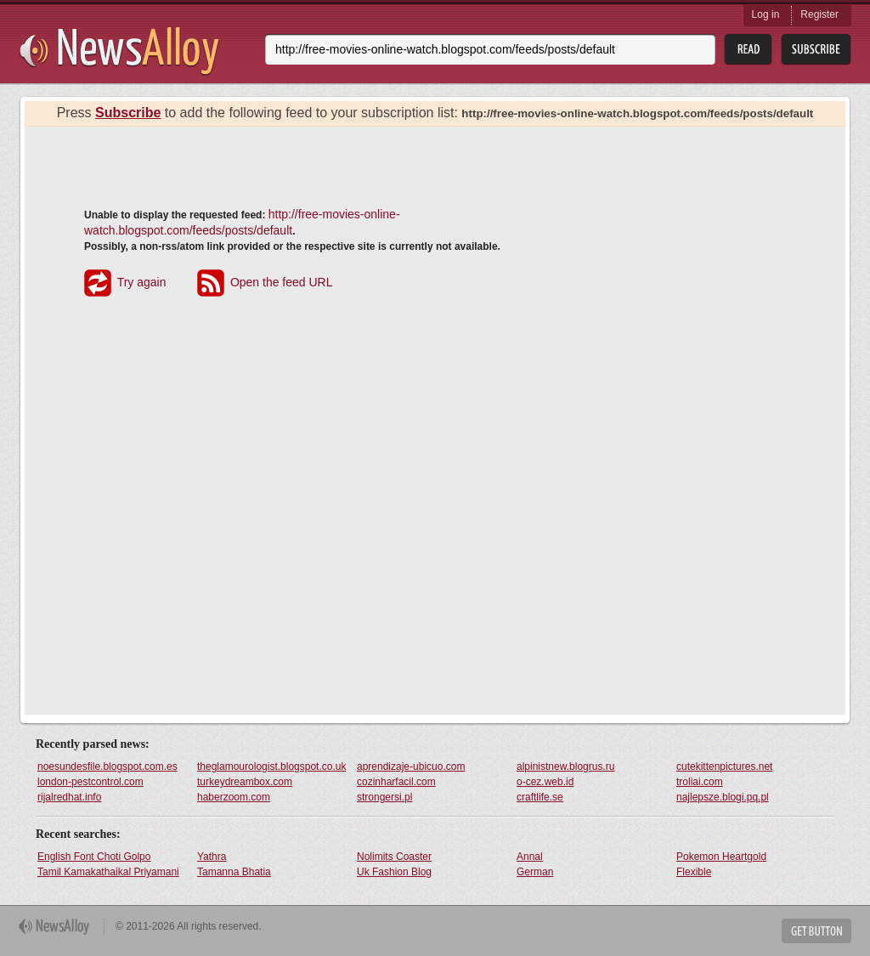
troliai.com (699, 782)
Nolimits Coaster (394, 857)
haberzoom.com (233, 797)
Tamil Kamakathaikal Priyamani (108, 872)
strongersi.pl (384, 797)
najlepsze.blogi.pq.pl (722, 797)
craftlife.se (540, 797)
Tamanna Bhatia (234, 872)
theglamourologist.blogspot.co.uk (271, 766)
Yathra (211, 857)
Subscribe (128, 112)
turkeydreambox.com (244, 782)
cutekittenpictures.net (724, 766)
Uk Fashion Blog (394, 872)
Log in (766, 14)
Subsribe (816, 49)
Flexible (693, 872)
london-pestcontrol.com (90, 782)
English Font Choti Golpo (93, 857)
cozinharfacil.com (396, 782)
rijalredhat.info (69, 797)
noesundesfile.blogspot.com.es (107, 766)
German (535, 872)
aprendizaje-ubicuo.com (411, 766)
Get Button (816, 931)
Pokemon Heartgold (721, 857)
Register (819, 14)
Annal (530, 857)
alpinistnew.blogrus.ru (565, 766)
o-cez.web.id (545, 782)
